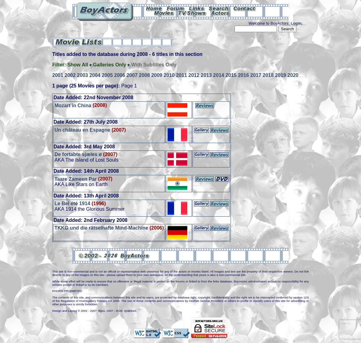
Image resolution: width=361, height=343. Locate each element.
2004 (94, 75)
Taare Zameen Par (75, 178)
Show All (77, 64)
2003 (82, 75)
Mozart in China (72, 105)
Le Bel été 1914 (72, 203)
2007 (132, 75)
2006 (119, 75)
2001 (57, 75)
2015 (231, 75)
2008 (144, 75)
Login (296, 23)
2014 (218, 75)
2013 (206, 75)
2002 (70, 75)
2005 (107, 75)
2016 (243, 75)
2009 (156, 75)
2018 (268, 75)
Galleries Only (109, 64)
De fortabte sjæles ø (78, 154)
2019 (280, 75)
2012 (194, 75)
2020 (293, 75)
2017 (255, 75)
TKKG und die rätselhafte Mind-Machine (101, 228)
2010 (169, 75)
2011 (181, 75)
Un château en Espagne (82, 130)
